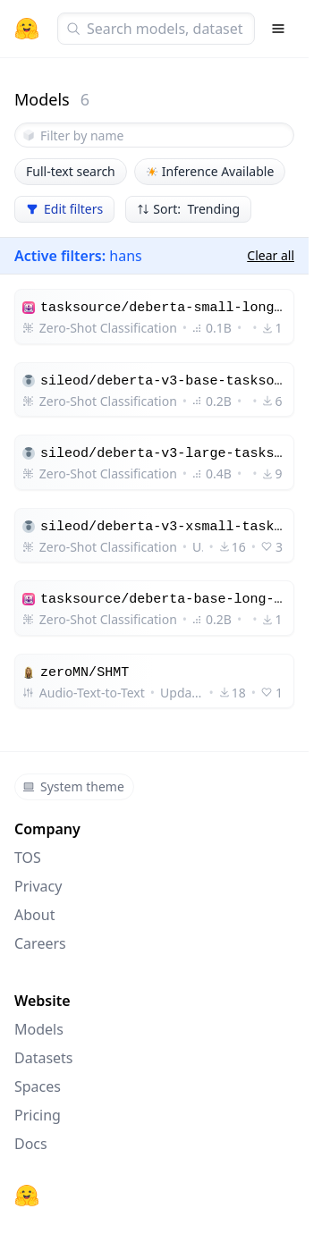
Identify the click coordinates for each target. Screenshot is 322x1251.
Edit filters (64, 208)
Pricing (37, 1115)
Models (39, 1029)
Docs (30, 1144)
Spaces (37, 1086)
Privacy (38, 886)
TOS (27, 857)
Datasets (43, 1058)
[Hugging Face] (26, 1195)
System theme (73, 786)
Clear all (270, 255)
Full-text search (70, 171)
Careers (40, 943)
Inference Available (210, 171)
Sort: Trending (188, 208)
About (34, 915)
